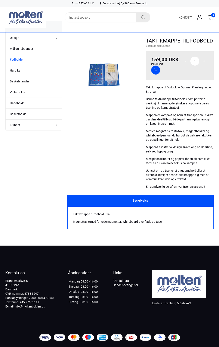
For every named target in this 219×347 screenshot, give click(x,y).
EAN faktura (121, 281)
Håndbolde (17, 111)
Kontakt (185, 17)
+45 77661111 (29, 302)
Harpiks (15, 78)
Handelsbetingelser (125, 285)
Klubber (15, 132)
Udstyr (14, 45)
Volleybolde (17, 100)
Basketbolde (18, 121)
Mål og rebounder (21, 56)
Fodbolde (16, 67)
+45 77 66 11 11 (83, 3)
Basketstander (19, 89)
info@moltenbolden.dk (30, 306)
